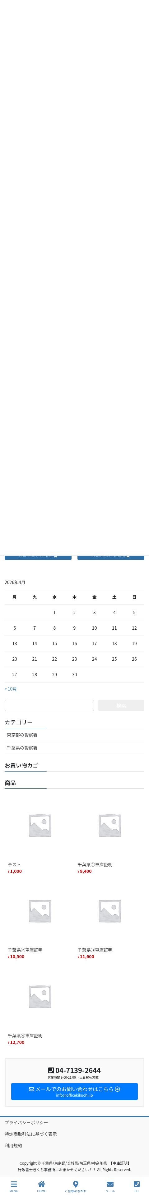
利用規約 (13, 1145)
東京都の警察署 (22, 735)
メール (110, 1187)
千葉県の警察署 (22, 748)
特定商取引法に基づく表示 (31, 1134)
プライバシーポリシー (26, 1122)
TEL (137, 1187)
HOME (41, 1187)
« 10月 (11, 689)
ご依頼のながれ (76, 1187)
